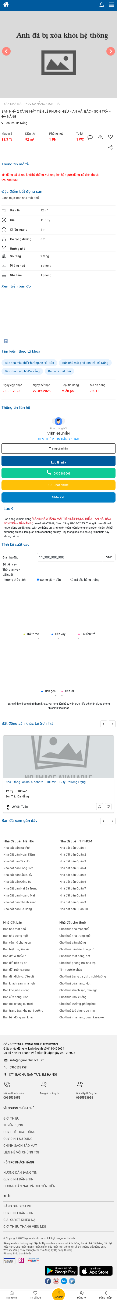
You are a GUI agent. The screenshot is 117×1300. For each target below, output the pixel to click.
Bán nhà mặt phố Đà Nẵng (22, 371)
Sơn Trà (53, 103)
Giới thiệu (11, 1118)
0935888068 (59, 473)
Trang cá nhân (58, 448)
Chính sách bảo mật (20, 1146)
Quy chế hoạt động (19, 1132)
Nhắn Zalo (58, 497)
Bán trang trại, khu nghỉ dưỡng (23, 1010)
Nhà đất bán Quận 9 (73, 902)
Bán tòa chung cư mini (18, 1003)
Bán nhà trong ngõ (15, 935)
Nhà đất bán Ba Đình (17, 847)
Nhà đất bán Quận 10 (74, 909)
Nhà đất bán (12, 922)
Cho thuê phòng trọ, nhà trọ (77, 963)
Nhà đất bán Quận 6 (73, 881)
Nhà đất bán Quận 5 (73, 875)
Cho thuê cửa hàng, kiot (75, 983)
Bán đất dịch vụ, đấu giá (19, 976)
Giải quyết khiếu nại (19, 1220)
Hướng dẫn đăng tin (20, 1172)
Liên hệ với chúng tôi (21, 1152)
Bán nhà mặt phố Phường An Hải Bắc (29, 362)
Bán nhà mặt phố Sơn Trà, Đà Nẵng (85, 362)
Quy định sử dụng (17, 1139)
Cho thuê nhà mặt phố (74, 929)
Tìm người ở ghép (70, 969)
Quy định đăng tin (18, 1179)
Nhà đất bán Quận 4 (73, 868)
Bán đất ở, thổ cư (14, 956)
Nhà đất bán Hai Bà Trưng (20, 888)
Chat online (58, 485)
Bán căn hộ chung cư (17, 942)
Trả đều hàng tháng (84, 579)
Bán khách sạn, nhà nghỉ (19, 983)
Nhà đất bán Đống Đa (17, 881)
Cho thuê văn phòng (72, 942)
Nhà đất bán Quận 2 (73, 854)
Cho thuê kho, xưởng (72, 997)
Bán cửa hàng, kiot (15, 997)
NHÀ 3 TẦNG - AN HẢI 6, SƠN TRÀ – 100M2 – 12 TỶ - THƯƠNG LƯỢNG (46, 782)
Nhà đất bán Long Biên (18, 868)
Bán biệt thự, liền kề (16, 949)
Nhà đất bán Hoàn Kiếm (19, 854)
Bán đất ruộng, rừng (16, 969)
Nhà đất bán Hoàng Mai (19, 895)
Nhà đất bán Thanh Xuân (19, 902)
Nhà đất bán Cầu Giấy (17, 875)
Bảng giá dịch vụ (17, 1206)
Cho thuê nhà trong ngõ (75, 935)
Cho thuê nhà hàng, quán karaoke (81, 1017)
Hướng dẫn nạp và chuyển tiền (29, 1186)
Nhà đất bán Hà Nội (18, 841)
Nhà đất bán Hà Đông (17, 909)
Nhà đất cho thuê (72, 922)
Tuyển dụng (13, 1125)
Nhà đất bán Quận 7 (73, 888)
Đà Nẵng (39, 103)
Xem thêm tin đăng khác (58, 439)
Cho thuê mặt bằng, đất (74, 956)
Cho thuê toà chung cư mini (77, 1010)
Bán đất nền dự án (15, 963)
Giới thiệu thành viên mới (24, 1227)
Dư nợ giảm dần (49, 579)
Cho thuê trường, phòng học (77, 1003)
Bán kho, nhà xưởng (16, 990)
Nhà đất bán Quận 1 (73, 847)
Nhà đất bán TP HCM (76, 841)
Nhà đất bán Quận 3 (73, 861)
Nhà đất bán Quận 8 (73, 895)
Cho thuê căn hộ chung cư (76, 949)
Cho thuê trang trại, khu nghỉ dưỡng (82, 976)
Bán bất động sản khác (18, 1017)
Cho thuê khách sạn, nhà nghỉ (78, 990)
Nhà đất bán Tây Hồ (16, 861)
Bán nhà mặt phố (17, 103)
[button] (112, 724)
